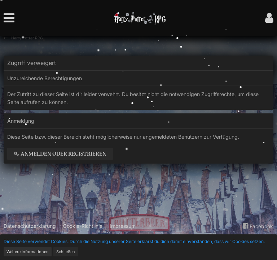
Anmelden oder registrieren (60, 154)
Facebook (257, 226)
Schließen (65, 251)
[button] (11, 18)
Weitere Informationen (27, 251)
